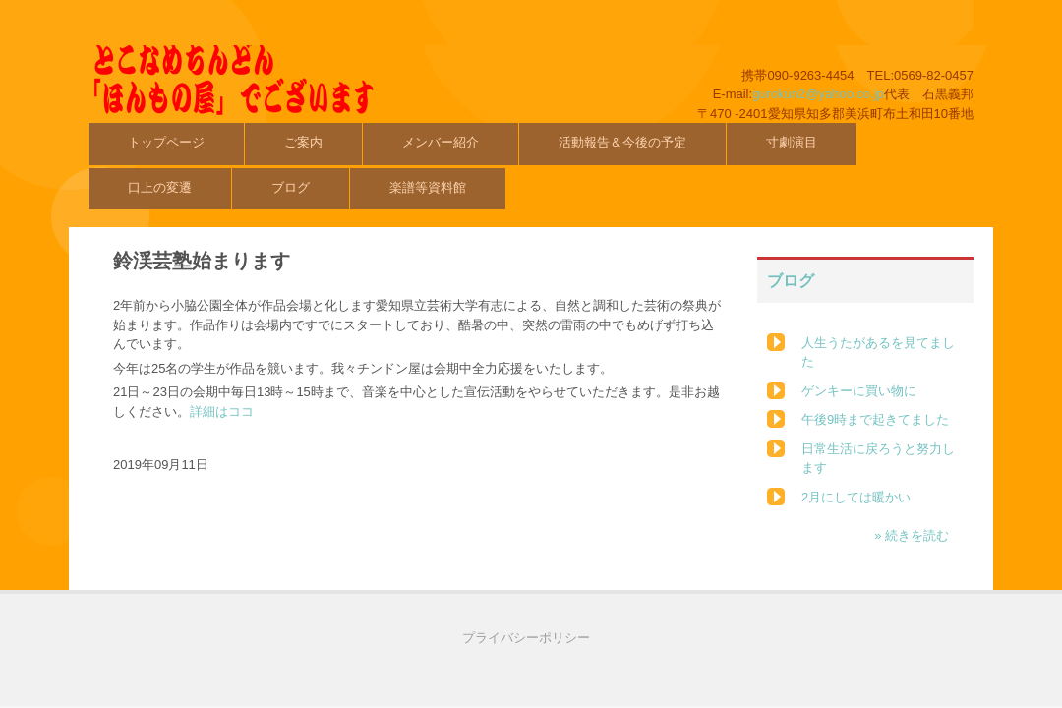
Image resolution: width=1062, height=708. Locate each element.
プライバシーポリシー (526, 637)
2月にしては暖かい (856, 497)
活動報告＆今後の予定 (622, 142)
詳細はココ (222, 411)
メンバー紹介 (440, 142)
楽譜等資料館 (427, 187)
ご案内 (303, 142)
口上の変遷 (160, 187)
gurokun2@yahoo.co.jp (818, 94)
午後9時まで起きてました (875, 419)
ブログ (290, 187)
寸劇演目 (791, 142)
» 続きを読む (911, 535)
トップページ (166, 142)
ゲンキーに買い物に (858, 391)
